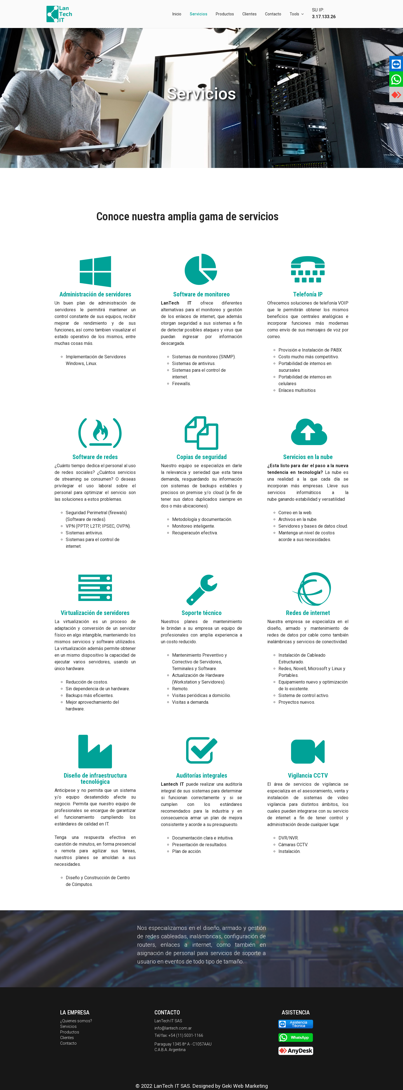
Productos (225, 14)
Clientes (249, 14)
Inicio (176, 14)
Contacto (273, 14)
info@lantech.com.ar (173, 1028)
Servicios (198, 14)
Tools (294, 14)
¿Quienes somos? (76, 1021)
